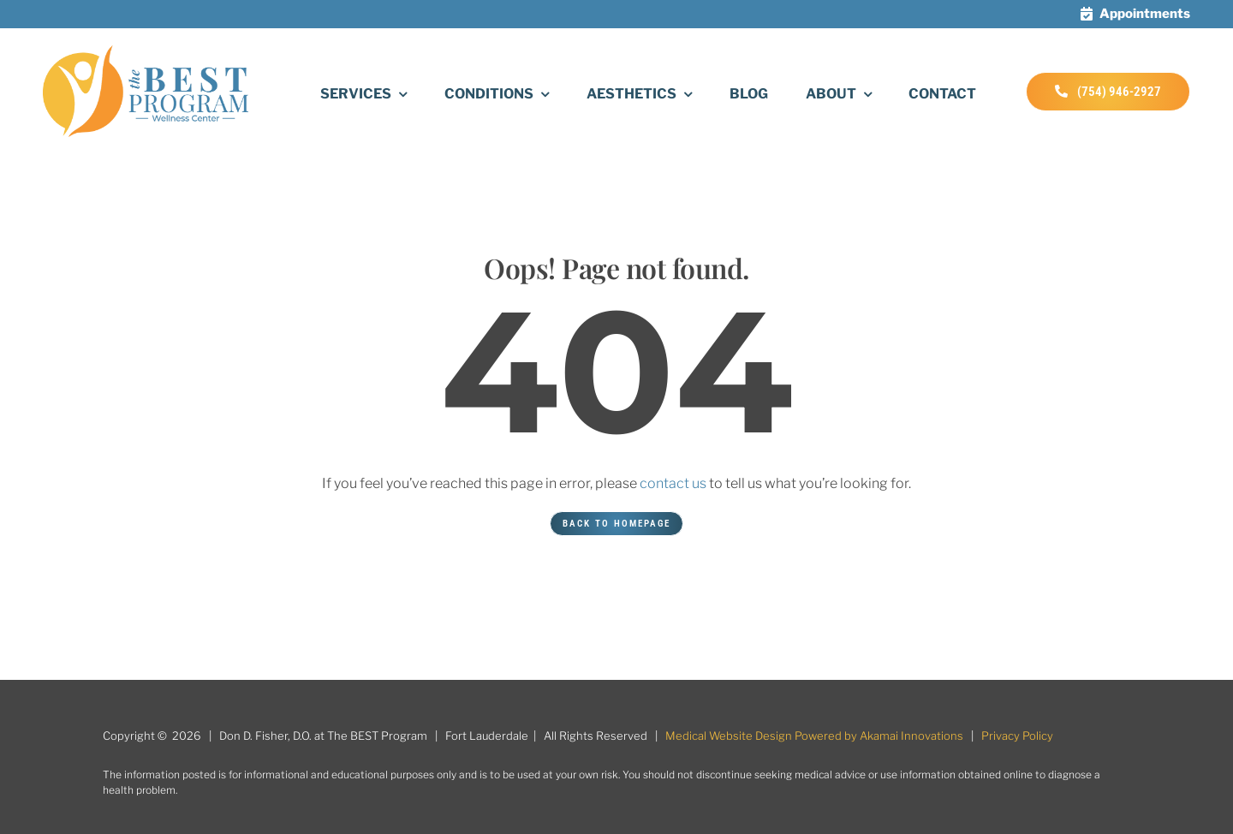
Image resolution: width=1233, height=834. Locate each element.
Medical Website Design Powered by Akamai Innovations (814, 735)
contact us (673, 483)
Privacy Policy (1017, 735)
